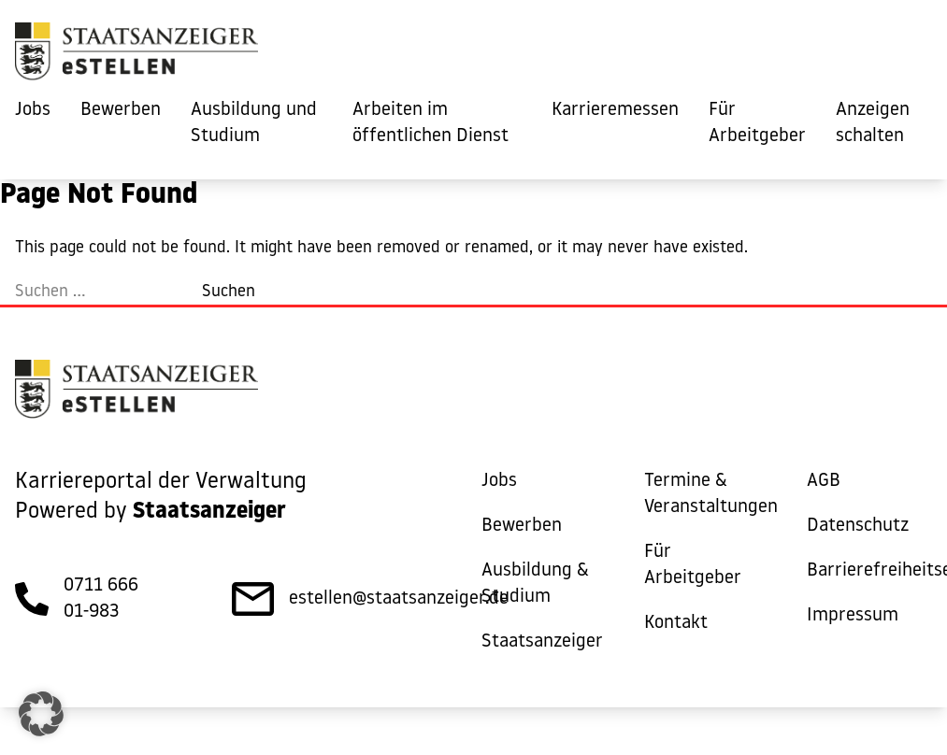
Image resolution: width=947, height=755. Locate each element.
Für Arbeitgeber (757, 123)
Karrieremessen (615, 110)
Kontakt (676, 623)
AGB (823, 481)
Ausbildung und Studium (254, 123)
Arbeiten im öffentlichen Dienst (430, 123)
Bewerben (120, 110)
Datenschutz (858, 526)
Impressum (852, 615)
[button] (41, 714)
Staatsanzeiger (542, 642)
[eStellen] (136, 56)
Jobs (32, 110)
